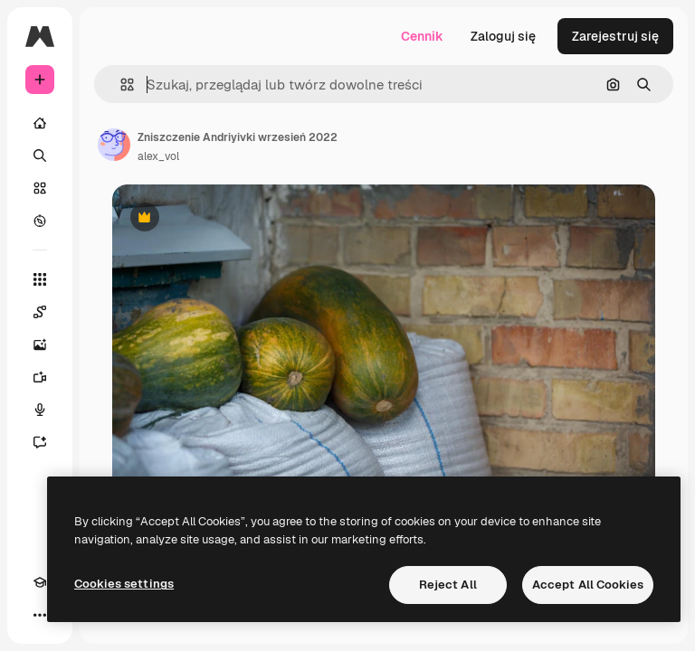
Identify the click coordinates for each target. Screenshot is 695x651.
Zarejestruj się (615, 36)
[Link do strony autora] (114, 144)
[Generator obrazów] (39, 344)
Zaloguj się (503, 36)
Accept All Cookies (587, 584)
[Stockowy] (39, 188)
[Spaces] (39, 311)
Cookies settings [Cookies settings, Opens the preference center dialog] (124, 583)
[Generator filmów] (39, 377)
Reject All (448, 584)
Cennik (422, 36)
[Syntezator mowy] (39, 409)
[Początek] (39, 122)
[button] (120, 84)
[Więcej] (39, 614)
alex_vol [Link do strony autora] (158, 156)
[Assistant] (39, 442)
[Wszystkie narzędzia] (39, 279)
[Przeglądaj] (39, 220)
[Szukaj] (39, 155)
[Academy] (39, 582)
